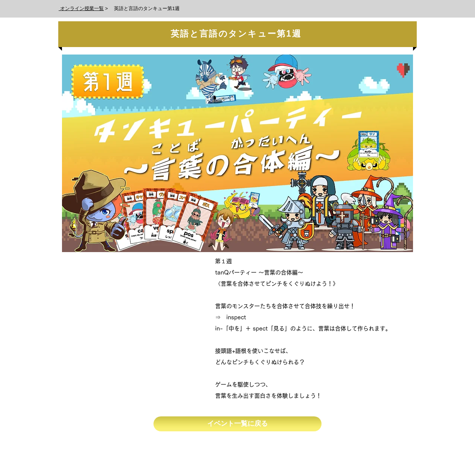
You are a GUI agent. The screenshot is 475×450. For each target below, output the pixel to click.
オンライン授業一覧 (81, 8)
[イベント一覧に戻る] (237, 423)
